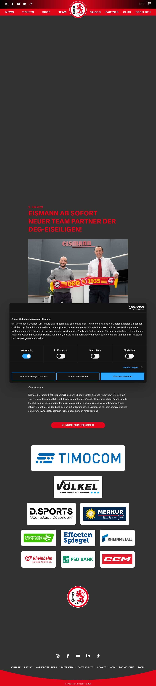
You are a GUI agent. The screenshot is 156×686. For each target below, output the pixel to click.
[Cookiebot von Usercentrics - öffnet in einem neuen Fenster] (131, 307)
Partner (112, 12)
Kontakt (15, 667)
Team (62, 12)
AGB (113, 667)
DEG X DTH (143, 12)
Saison (96, 12)
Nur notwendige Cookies (33, 376)
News (9, 12)
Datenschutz (85, 667)
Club (127, 12)
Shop (46, 12)
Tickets (28, 12)
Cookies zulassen (122, 376)
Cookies (102, 667)
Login (142, 667)
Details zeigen (130, 367)
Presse (28, 667)
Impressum (67, 667)
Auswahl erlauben (78, 376)
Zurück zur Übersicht (78, 425)
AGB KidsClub (127, 667)
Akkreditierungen (46, 667)
